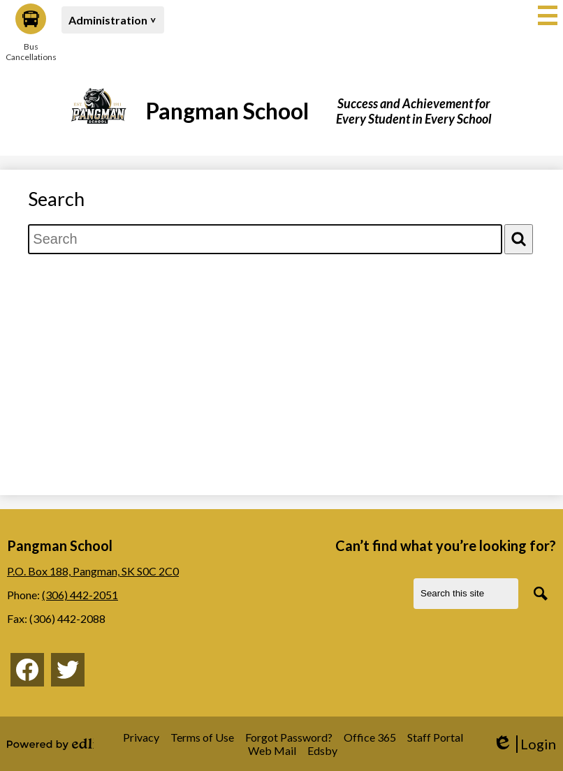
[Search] (518, 239)
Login (524, 744)
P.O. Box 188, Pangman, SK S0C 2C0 (93, 571)
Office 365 (370, 737)
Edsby (322, 750)
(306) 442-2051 (80, 594)
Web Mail (272, 750)
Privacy (141, 737)
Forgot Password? (288, 737)
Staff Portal (435, 737)
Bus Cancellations (31, 32)
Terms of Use (202, 737)
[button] (112, 20)
